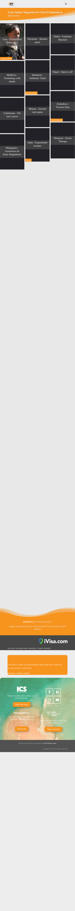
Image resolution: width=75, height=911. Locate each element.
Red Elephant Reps (50, 824)
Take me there (21, 785)
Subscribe (21, 810)
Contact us (28, 702)
